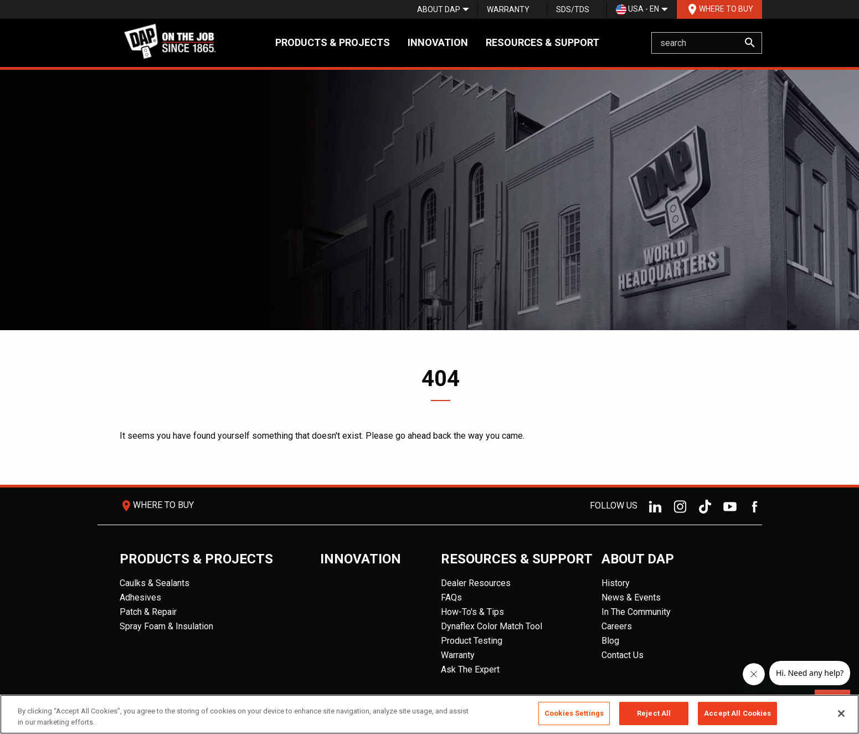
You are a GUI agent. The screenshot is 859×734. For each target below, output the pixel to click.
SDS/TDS (572, 9)
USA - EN (637, 9)
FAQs (451, 597)
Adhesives (140, 597)
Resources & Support (542, 42)
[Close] (841, 713)
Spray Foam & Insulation (166, 626)
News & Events (631, 597)
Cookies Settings (574, 713)
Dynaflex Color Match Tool (491, 626)
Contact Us (622, 655)
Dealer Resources (476, 583)
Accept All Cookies (737, 713)
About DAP (438, 9)
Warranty (508, 9)
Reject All (654, 713)
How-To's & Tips (472, 612)
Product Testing (471, 640)
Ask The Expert (470, 669)
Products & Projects (332, 42)
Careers (616, 626)
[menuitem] (438, 9)
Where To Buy (719, 9)
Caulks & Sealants (154, 583)
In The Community (636, 612)
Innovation (438, 42)
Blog (610, 640)
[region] (429, 714)
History (615, 583)
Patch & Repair (148, 612)
